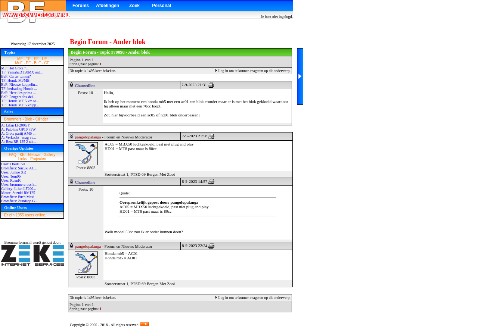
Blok (28, 119)
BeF (37, 63)
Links (22, 159)
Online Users (15, 207)
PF (28, 63)
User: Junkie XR (13, 172)
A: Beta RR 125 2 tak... (18, 142)
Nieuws (34, 155)
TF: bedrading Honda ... (19, 89)
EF (36, 59)
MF (19, 59)
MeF (18, 63)
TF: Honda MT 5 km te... (20, 101)
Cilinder (41, 119)
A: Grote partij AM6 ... (18, 133)
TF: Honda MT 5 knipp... (20, 105)
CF (46, 63)
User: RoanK (11, 180)
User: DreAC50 (13, 164)
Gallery (50, 155)
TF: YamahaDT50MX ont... (22, 72)
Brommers (12, 119)
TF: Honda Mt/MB (15, 80)
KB (22, 155)
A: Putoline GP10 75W (18, 129)
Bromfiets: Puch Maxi (17, 197)
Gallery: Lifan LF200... (18, 189)
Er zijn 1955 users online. (25, 215)
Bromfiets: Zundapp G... (19, 201)
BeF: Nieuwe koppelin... (19, 84)
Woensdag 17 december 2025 (33, 44)
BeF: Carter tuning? (16, 76)
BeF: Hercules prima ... (18, 93)
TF (28, 59)
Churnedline (85, 85)
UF (44, 59)
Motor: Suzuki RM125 (18, 193)
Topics (9, 52)
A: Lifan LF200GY (15, 125)
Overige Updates (19, 148)
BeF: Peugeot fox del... (18, 97)
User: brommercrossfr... (19, 184)
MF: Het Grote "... (15, 68)
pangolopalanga (88, 137)
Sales (8, 111)
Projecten (38, 159)
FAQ (12, 155)
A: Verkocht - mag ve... (18, 137)
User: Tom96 (11, 176)
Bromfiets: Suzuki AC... (19, 168)
